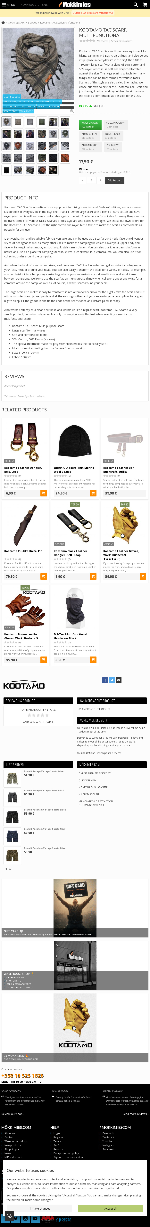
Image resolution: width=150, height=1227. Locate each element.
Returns (58, 1149)
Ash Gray (113, 147)
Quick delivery (87, 780)
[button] (5, 103)
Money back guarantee (93, 787)
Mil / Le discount (89, 794)
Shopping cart (12, 1149)
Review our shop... (12, 1114)
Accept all (110, 1208)
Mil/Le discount (13, 1157)
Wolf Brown (90, 125)
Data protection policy (66, 1153)
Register (58, 1137)
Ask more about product (94, 709)
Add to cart (115, 180)
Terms (57, 1141)
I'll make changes (39, 1208)
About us (9, 1133)
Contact (8, 1137)
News (7, 1153)
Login (57, 1133)
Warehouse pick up (15, 1141)
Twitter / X (108, 1137)
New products (30, 4)
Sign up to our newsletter (68, 1157)
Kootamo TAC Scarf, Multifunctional (60, 22)
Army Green (90, 136)
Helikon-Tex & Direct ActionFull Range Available (96, 803)
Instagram (108, 1145)
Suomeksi (108, 1149)
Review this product (121, 41)
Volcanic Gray (116, 125)
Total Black (113, 136)
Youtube (107, 1141)
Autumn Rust (91, 147)
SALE (44, 4)
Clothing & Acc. (16, 22)
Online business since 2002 (95, 773)
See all (9, 868)
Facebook (108, 1133)
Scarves (32, 22)
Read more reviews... (135, 1114)
